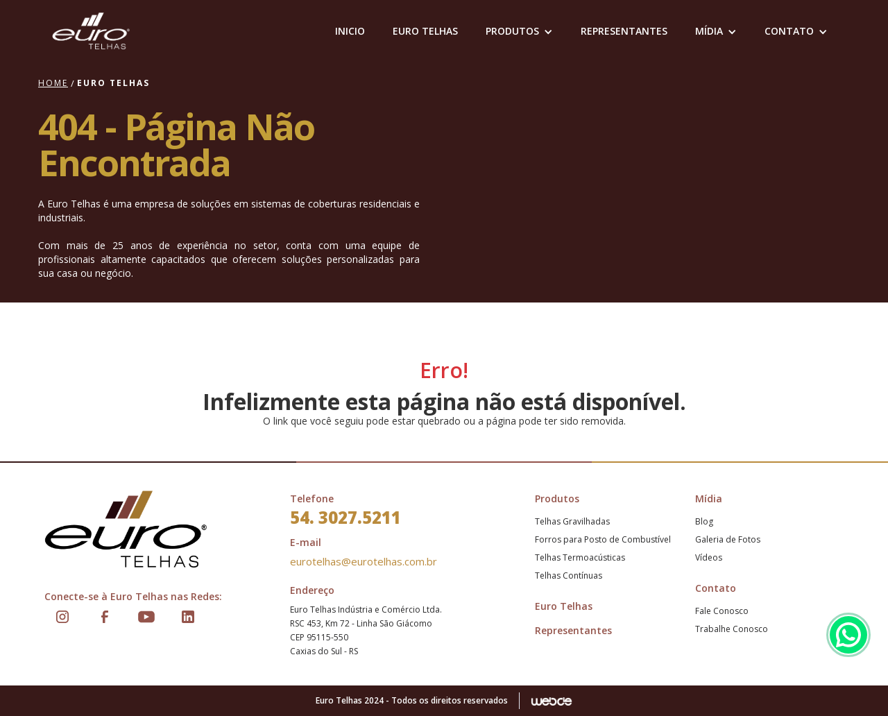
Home (53, 83)
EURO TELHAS (425, 30)
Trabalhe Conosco (731, 629)
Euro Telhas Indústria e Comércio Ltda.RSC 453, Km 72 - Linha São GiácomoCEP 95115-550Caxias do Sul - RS (366, 630)
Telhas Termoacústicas (580, 557)
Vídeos (708, 557)
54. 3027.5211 (345, 517)
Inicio (350, 30)
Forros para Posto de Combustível (603, 539)
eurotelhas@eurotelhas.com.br (363, 561)
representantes (624, 30)
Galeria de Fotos (727, 539)
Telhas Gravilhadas (572, 521)
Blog (704, 521)
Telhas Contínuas (568, 575)
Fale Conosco (722, 611)
